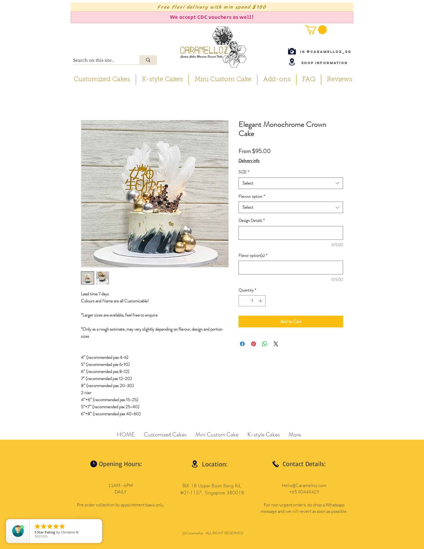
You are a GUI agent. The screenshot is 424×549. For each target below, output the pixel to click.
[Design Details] (291, 233)
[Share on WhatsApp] (264, 343)
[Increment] (261, 301)
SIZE (243, 172)
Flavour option (251, 196)
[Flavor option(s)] (291, 267)
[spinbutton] (252, 301)
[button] (316, 29)
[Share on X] (275, 343)
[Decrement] (243, 301)
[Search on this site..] (100, 60)
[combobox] (290, 183)
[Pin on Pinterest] (253, 343)
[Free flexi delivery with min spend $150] (212, 6)
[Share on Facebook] (242, 343)
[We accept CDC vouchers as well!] (212, 17)
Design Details (251, 220)
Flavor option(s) (252, 255)
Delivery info (248, 160)
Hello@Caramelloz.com (304, 485)
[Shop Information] (324, 62)
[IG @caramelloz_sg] (325, 51)
